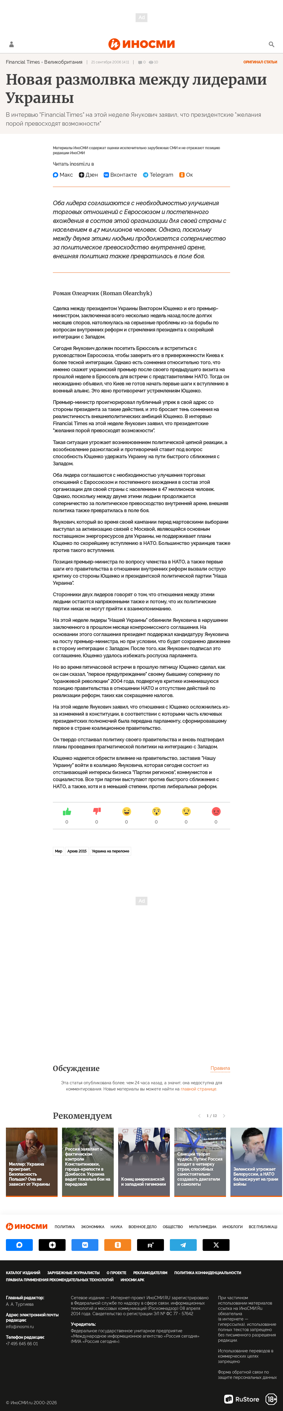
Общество (173, 1227)
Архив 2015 (77, 851)
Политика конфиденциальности (207, 1273)
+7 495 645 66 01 (22, 1343)
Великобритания (63, 62)
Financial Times (23, 62)
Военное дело (143, 1227)
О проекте (116, 1273)
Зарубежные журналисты (73, 1273)
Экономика (92, 1227)
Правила (220, 1068)
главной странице (198, 1089)
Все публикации (265, 1227)
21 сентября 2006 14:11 (110, 62)
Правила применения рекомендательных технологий (59, 1280)
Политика (65, 1227)
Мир (58, 851)
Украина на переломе (110, 851)
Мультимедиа (202, 1227)
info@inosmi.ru (20, 1326)
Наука (116, 1227)
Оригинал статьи (260, 62)
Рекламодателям (150, 1273)
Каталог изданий (23, 1273)
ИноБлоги (232, 1227)
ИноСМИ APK (132, 1280)
